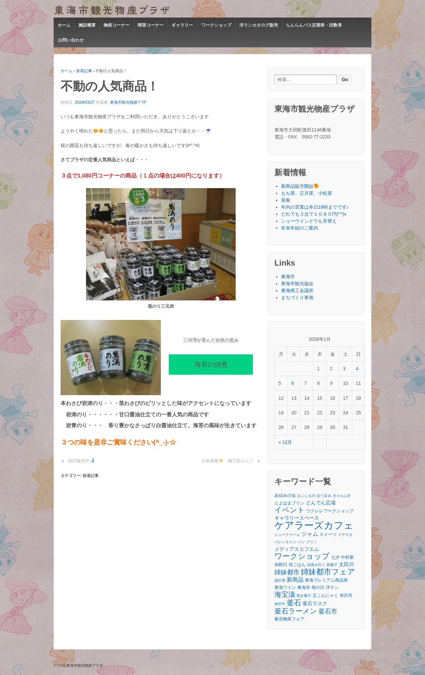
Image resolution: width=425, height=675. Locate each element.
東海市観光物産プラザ (84, 665)
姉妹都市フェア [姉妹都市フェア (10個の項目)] (328, 571)
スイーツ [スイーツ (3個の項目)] (328, 534)
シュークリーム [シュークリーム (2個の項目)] (287, 535)
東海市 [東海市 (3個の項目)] (303, 587)
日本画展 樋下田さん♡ (227, 460)
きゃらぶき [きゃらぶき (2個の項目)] (342, 495)
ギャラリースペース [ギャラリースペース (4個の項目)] (296, 518)
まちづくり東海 (297, 297)
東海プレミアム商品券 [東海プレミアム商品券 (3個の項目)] (326, 580)
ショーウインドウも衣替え (309, 221)
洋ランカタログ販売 (258, 25)
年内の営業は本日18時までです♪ (315, 207)
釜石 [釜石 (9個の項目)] (294, 602)
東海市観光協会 (297, 283)
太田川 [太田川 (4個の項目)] (346, 564)
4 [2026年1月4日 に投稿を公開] (357, 368)
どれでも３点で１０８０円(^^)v (313, 214)
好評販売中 (81, 460)
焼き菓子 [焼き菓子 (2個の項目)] (304, 595)
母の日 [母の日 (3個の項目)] (317, 587)
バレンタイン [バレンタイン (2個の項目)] (285, 542)
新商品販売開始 (299, 186)
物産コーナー (116, 25)
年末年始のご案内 (299, 228)
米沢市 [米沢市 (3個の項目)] (346, 595)
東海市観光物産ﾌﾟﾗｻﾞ (129, 102)
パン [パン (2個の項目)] (301, 542)
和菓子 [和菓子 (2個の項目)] (332, 565)
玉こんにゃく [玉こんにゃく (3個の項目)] (325, 595)
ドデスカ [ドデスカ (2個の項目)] (345, 535)
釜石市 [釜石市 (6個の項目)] (327, 611)
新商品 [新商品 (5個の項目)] (295, 579)
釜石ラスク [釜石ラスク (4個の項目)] (315, 603)
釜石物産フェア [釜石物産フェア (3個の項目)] (289, 618)
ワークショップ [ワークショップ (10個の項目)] (302, 556)
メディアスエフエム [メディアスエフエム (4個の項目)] (296, 549)
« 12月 (285, 442)
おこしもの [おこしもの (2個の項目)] (306, 495)
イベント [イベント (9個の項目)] (289, 509)
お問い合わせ (71, 39)
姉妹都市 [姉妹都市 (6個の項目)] (287, 572)
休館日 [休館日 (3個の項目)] (280, 564)
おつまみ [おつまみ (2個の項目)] (324, 495)
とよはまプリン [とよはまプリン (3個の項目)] (289, 502)
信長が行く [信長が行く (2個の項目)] (316, 565)
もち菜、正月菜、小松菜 (306, 193)
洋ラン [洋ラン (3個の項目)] (332, 587)
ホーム (64, 25)
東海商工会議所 (297, 290)
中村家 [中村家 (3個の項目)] (347, 557)
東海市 (288, 276)
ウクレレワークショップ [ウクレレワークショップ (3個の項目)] (330, 510)
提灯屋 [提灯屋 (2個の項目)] (279, 580)
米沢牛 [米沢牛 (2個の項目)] (279, 604)
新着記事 (84, 71)
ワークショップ (216, 25)
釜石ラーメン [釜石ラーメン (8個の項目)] (295, 610)
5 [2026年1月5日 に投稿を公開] (279, 383)
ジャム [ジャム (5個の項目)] (309, 534)
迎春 (285, 200)
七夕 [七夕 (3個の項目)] (335, 557)
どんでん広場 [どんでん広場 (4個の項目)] (321, 502)
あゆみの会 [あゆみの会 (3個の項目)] (285, 495)
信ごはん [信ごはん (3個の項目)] (297, 564)
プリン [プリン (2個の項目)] (311, 542)
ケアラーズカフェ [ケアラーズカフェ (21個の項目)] (314, 525)
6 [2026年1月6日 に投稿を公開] (292, 383)
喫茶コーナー (151, 25)
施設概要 (87, 25)
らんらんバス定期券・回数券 (314, 25)
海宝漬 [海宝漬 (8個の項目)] (284, 594)
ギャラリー (182, 25)
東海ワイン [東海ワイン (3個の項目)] (285, 587)
